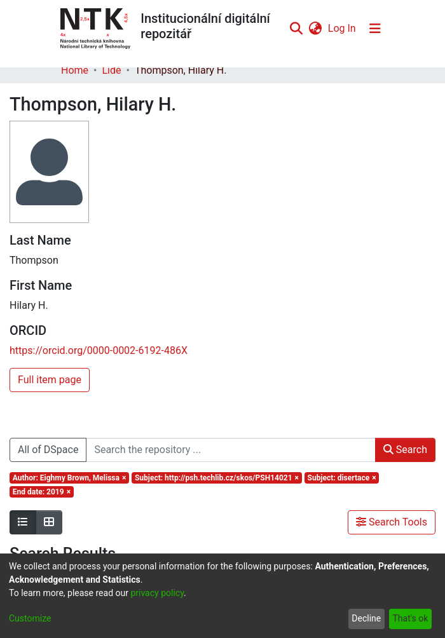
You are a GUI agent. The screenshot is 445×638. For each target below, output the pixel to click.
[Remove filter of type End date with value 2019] (42, 492)
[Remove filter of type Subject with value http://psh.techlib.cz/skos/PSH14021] (217, 478)
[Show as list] (23, 522)
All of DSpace (48, 450)
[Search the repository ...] (230, 450)
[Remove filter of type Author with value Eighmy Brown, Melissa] (69, 478)
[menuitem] (315, 28)
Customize (30, 618)
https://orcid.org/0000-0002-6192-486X (99, 350)
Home (74, 70)
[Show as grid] (49, 522)
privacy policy (157, 593)
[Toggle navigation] (375, 29)
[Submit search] (296, 28)
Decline (366, 618)
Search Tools (391, 522)
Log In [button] (342, 28)
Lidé (111, 70)
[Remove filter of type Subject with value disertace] (342, 478)
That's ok (410, 618)
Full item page (49, 380)
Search (405, 450)
